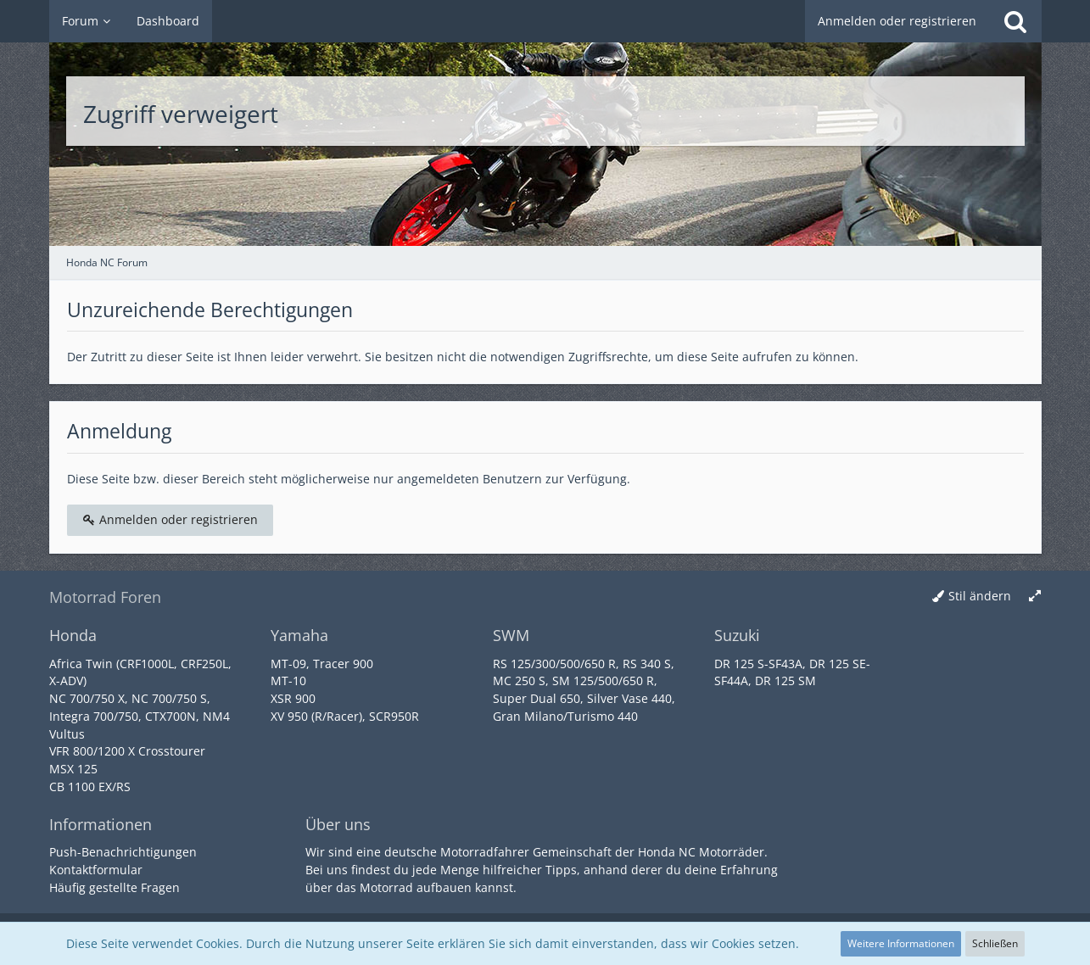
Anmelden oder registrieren (897, 21)
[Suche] (1015, 21)
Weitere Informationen (900, 943)
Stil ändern (979, 596)
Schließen (995, 943)
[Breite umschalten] (1035, 596)
